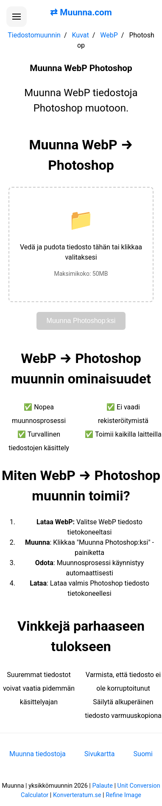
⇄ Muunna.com (81, 12)
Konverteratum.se (77, 795)
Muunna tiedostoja (37, 754)
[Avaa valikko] (16, 16)
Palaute (102, 785)
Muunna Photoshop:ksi (81, 320)
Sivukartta (99, 754)
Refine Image (123, 795)
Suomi (143, 754)
